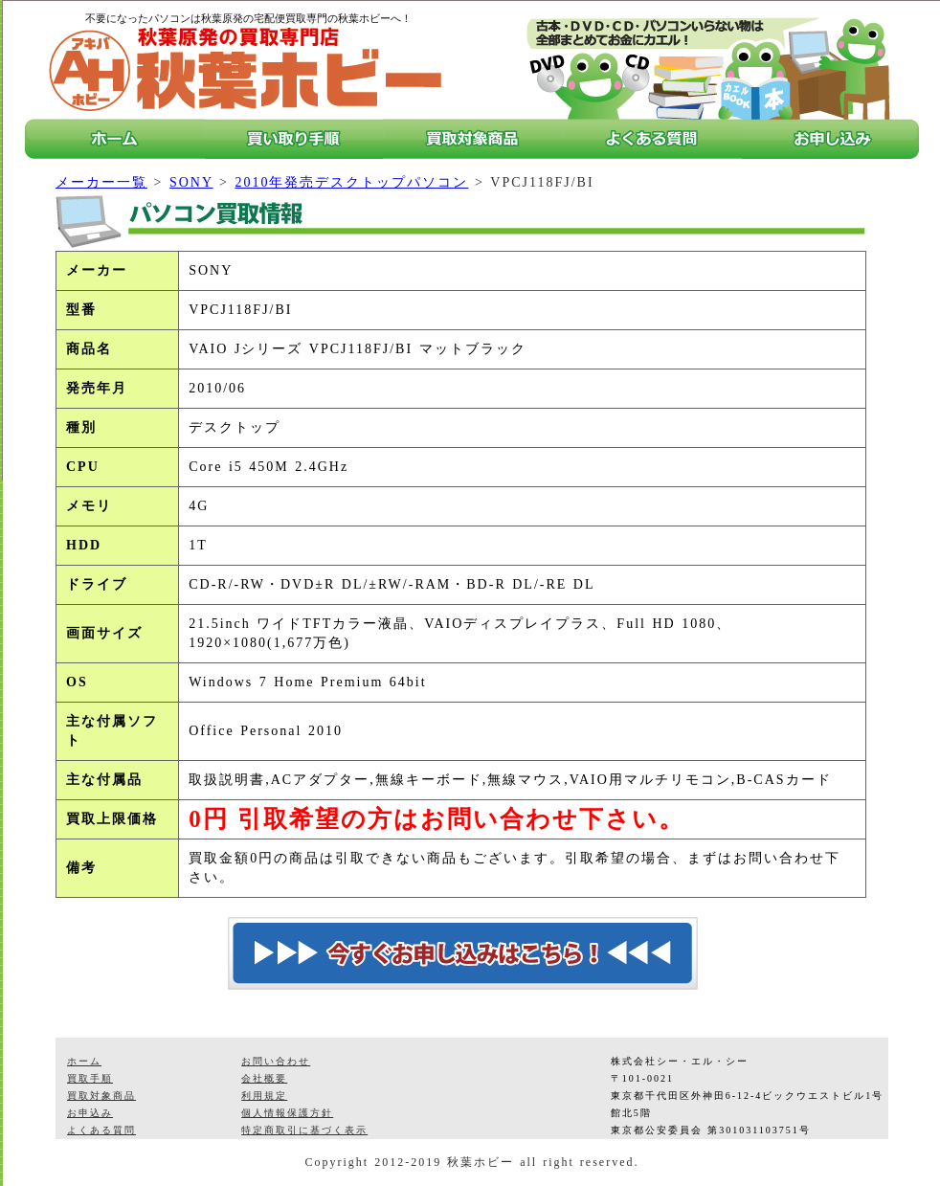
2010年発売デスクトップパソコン (351, 182)
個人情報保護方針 (287, 1113)
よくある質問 (101, 1130)
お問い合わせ (275, 1061)
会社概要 (264, 1078)
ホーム (84, 1061)
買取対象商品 (101, 1095)
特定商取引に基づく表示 (304, 1130)
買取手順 (90, 1078)
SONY (191, 182)
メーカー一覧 (101, 182)
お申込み (90, 1113)
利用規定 (264, 1095)
